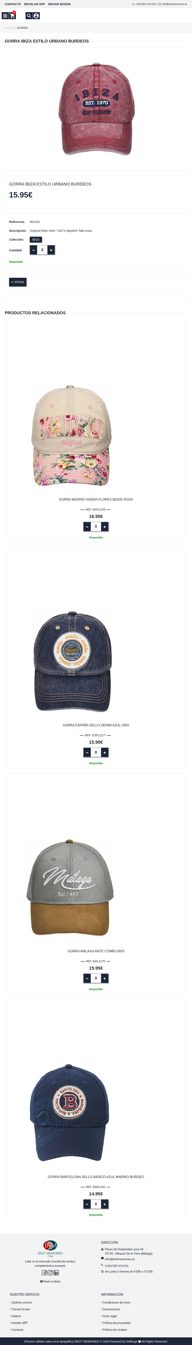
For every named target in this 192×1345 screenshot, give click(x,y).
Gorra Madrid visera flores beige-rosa (96, 499)
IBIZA (35, 239)
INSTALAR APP (34, 4)
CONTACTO (13, 4)
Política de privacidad (115, 1322)
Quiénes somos (21, 1302)
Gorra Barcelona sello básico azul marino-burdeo (96, 1176)
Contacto (16, 1329)
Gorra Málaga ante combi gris (96, 951)
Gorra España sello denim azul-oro (96, 725)
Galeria (15, 1315)
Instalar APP (19, 1322)
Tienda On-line (20, 1308)
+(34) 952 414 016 (143, 4)
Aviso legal (109, 1315)
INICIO (9, 28)
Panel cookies (50, 1280)
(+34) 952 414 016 (116, 1265)
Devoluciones (110, 1308)
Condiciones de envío (115, 1302)
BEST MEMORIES (87, 1341)
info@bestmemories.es (172, 4)
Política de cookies (114, 1329)
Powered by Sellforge (123, 1341)
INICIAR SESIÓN (59, 4)
